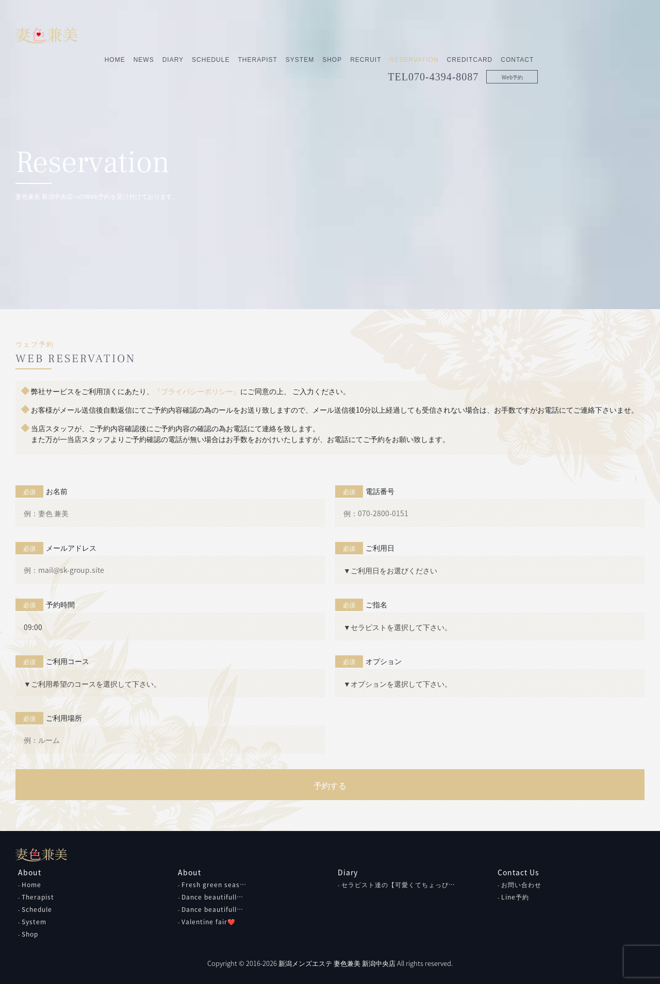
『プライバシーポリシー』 (197, 391)
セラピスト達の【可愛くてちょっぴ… (398, 884)
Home (221, 34)
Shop (439, 34)
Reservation (520, 34)
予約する (330, 785)
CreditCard (576, 34)
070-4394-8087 (550, 51)
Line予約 (515, 897)
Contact (623, 34)
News (250, 34)
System (406, 34)
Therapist (364, 34)
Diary (279, 34)
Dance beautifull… (212, 897)
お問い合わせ (521, 884)
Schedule (317, 34)
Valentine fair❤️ (209, 921)
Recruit (472, 34)
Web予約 (618, 52)
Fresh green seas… (214, 884)
